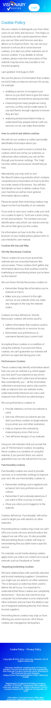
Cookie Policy (17, 649)
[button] (44, 7)
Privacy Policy (34, 649)
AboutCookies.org (14, 177)
